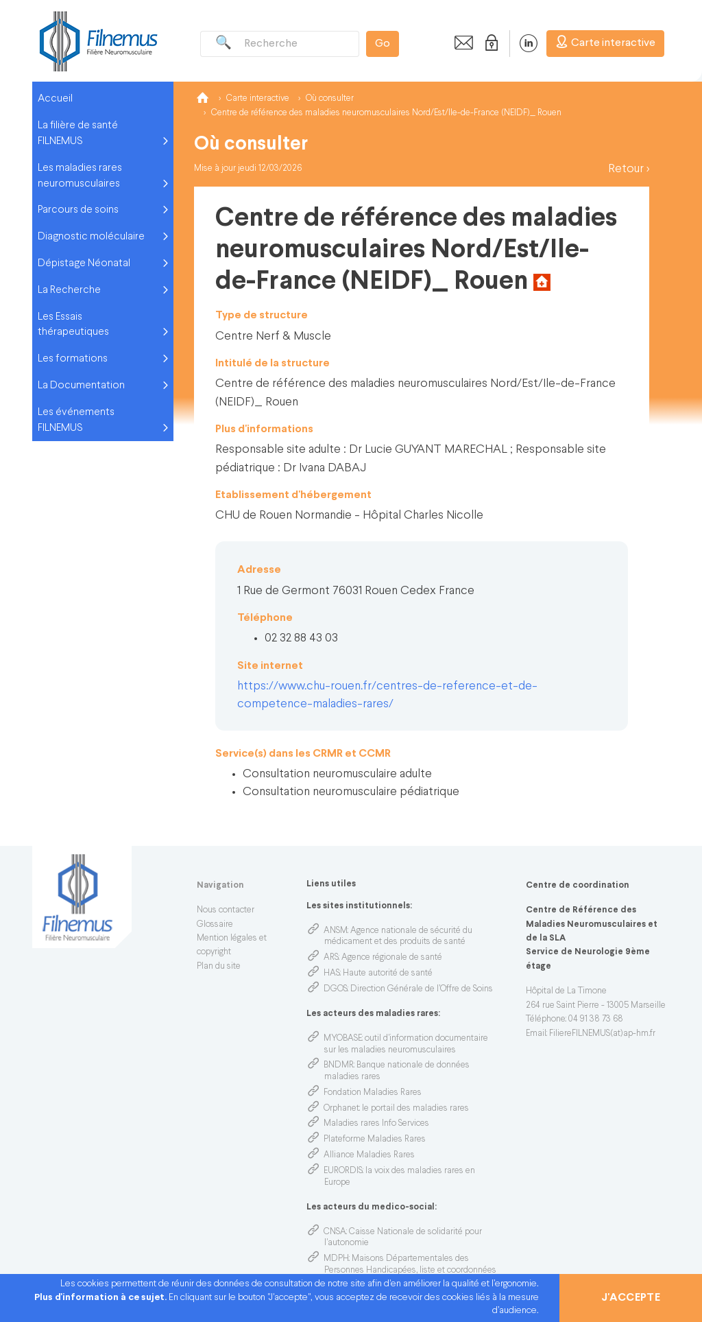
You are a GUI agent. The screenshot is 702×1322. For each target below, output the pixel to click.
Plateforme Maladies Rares (375, 1139)
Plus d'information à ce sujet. (101, 1297)
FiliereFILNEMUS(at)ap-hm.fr (602, 1034)
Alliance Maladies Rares (369, 1155)
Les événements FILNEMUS (76, 420)
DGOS (336, 989)
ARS (331, 958)
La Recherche (69, 290)
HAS (332, 973)
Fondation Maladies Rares (373, 1093)
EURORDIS (343, 1171)
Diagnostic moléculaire (91, 236)
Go (382, 43)
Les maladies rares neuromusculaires (80, 176)
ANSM (336, 931)
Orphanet (341, 1109)
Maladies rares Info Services (376, 1124)
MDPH (336, 1259)
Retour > (628, 169)
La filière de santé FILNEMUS (78, 133)
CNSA (335, 1232)
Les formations (73, 359)
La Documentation (81, 385)
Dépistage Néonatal (84, 263)
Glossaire (215, 925)
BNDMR (339, 1065)
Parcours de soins (78, 210)
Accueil (55, 99)
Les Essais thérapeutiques (73, 325)
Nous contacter (225, 910)
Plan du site (219, 967)
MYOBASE (343, 1039)
